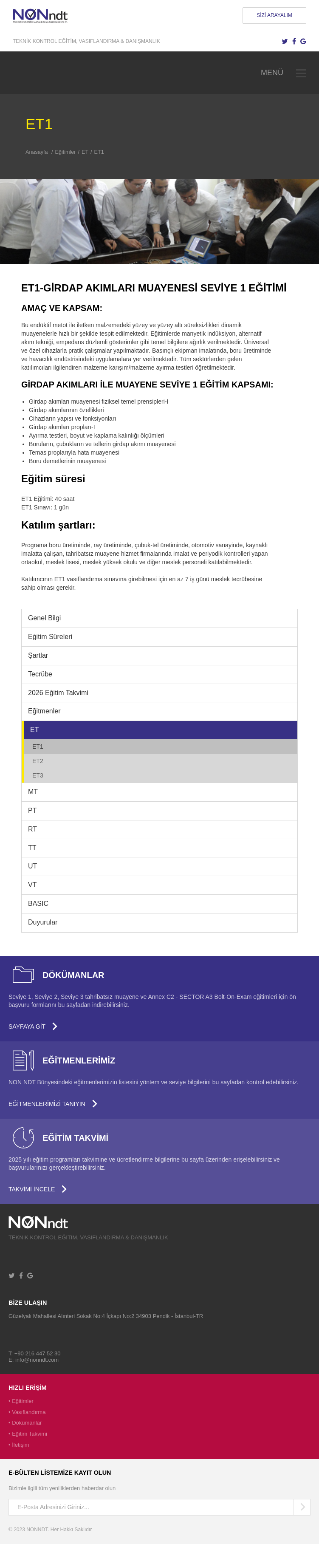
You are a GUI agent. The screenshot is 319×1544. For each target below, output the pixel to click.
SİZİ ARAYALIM (274, 15)
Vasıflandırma (28, 1412)
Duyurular (42, 922)
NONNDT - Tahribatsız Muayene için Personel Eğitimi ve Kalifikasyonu (40, 15)
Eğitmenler (44, 711)
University (45, 1222)
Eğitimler (65, 152)
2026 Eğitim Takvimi (58, 692)
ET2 (37, 761)
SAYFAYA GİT (33, 1026)
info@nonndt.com (37, 1360)
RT (32, 829)
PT (32, 810)
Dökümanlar (27, 1423)
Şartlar (38, 655)
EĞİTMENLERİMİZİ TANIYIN (53, 1104)
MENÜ (283, 72)
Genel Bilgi (44, 618)
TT (32, 847)
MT (33, 791)
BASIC (38, 903)
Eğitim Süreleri (50, 636)
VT (32, 884)
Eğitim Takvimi (29, 1434)
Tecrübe (40, 674)
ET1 (99, 152)
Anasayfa (36, 152)
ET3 (37, 775)
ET (85, 152)
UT (32, 866)
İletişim (20, 1445)
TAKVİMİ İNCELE (37, 1189)
